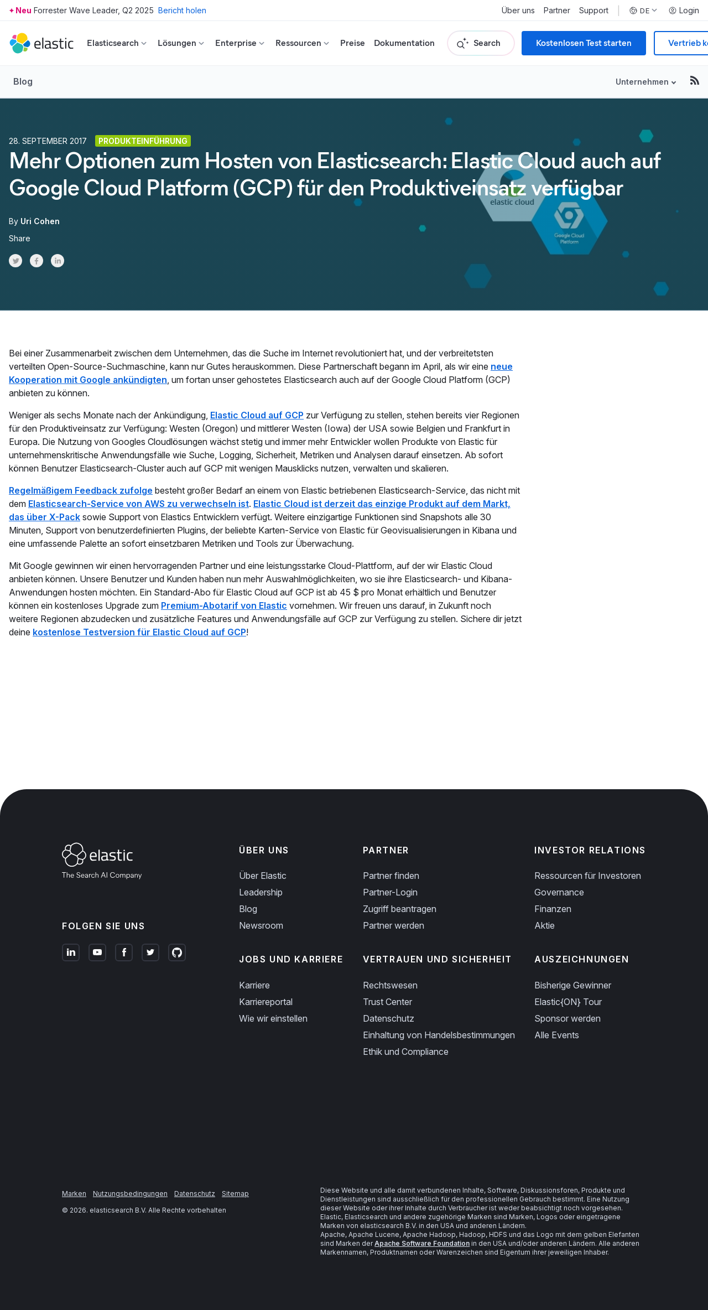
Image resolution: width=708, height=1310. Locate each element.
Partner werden (393, 925)
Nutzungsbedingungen (130, 1193)
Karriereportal (266, 1001)
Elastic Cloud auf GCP (257, 415)
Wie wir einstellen (273, 1018)
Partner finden (391, 875)
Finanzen (552, 908)
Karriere (254, 985)
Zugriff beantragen (399, 908)
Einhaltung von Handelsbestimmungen (439, 1034)
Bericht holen (182, 10)
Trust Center (387, 1001)
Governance (559, 892)
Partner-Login (390, 892)
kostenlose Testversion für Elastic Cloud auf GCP (139, 632)
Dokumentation (404, 43)
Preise (352, 43)
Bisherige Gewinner (572, 985)
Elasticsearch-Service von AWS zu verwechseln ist (138, 503)
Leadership (261, 892)
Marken (74, 1193)
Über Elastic (263, 875)
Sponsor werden (567, 1018)
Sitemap (235, 1193)
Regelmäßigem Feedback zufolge (81, 490)
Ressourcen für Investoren (587, 875)
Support (593, 10)
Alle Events (556, 1034)
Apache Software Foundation (422, 1243)
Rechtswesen (390, 985)
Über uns (518, 10)
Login (683, 10)
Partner (557, 10)
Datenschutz (388, 1018)
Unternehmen (642, 81)
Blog (23, 81)
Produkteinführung (143, 141)
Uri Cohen (40, 221)
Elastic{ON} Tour (568, 1001)
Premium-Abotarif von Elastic (224, 605)
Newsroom (261, 925)
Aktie (544, 925)
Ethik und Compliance (406, 1051)
